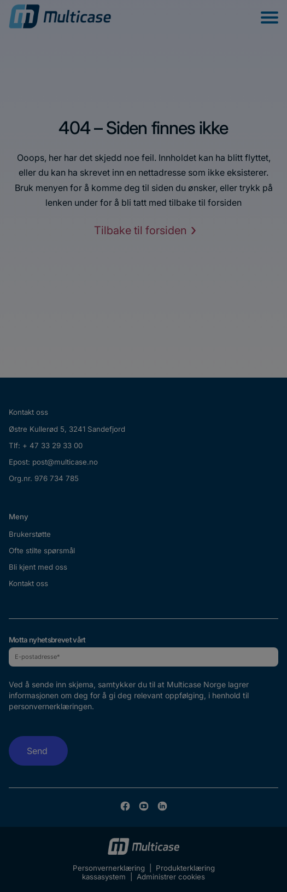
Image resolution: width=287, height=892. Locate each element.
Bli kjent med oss (38, 567)
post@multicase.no (65, 461)
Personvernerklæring (109, 868)
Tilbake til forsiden (140, 230)
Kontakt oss (28, 583)
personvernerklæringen (50, 706)
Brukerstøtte (30, 534)
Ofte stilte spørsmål (42, 550)
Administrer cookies (171, 876)
